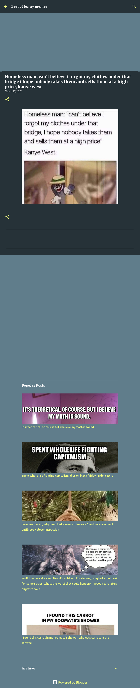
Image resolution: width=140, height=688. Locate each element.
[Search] (134, 6)
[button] (7, 99)
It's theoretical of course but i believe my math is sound (58, 427)
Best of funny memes (29, 6)
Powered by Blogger (70, 682)
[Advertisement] (70, 43)
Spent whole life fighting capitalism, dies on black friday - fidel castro (67, 475)
